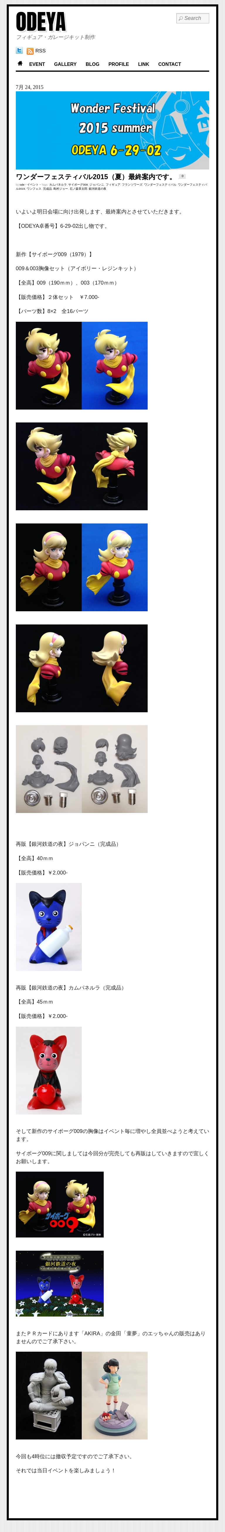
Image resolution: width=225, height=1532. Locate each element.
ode (22, 184)
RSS (40, 51)
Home (20, 64)
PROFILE (118, 64)
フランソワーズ (132, 184)
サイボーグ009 (78, 184)
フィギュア (113, 184)
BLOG (92, 64)
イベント (33, 184)
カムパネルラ (58, 184)
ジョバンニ (96, 184)
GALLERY (65, 64)
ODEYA (41, 21)
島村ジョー (60, 188)
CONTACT (169, 64)
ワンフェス (34, 188)
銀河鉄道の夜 (97, 188)
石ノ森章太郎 (78, 188)
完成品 (47, 188)
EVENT (37, 64)
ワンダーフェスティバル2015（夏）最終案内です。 (96, 177)
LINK (143, 64)
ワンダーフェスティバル (160, 184)
